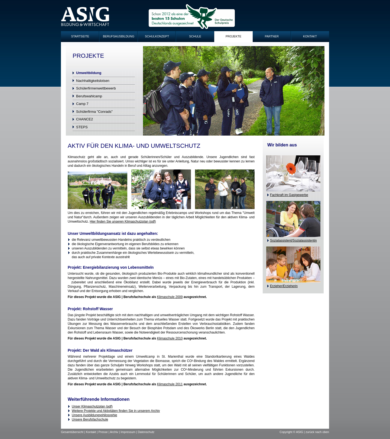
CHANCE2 (84, 119)
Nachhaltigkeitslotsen (92, 81)
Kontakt (310, 36)
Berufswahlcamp (89, 96)
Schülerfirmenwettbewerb (96, 88)
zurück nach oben (317, 432)
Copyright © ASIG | (293, 432)
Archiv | (115, 432)
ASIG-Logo (85, 16)
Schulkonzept (157, 36)
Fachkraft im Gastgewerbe (289, 195)
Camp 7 (82, 104)
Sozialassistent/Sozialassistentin (293, 240)
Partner (272, 36)
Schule (195, 36)
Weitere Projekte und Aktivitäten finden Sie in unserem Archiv (116, 411)
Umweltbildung (88, 73)
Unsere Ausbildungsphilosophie (94, 415)
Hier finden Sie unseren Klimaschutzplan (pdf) (123, 221)
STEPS (82, 127)
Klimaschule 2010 (170, 338)
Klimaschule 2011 (170, 384)
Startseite (80, 36)
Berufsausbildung (118, 36)
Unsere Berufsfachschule (90, 419)
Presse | (104, 432)
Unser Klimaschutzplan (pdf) (92, 406)
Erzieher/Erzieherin (284, 286)
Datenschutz (146, 432)
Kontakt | (92, 432)
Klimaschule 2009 (170, 297)
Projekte (233, 36)
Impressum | (129, 432)
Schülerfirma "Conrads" (94, 112)
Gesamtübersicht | (73, 432)
